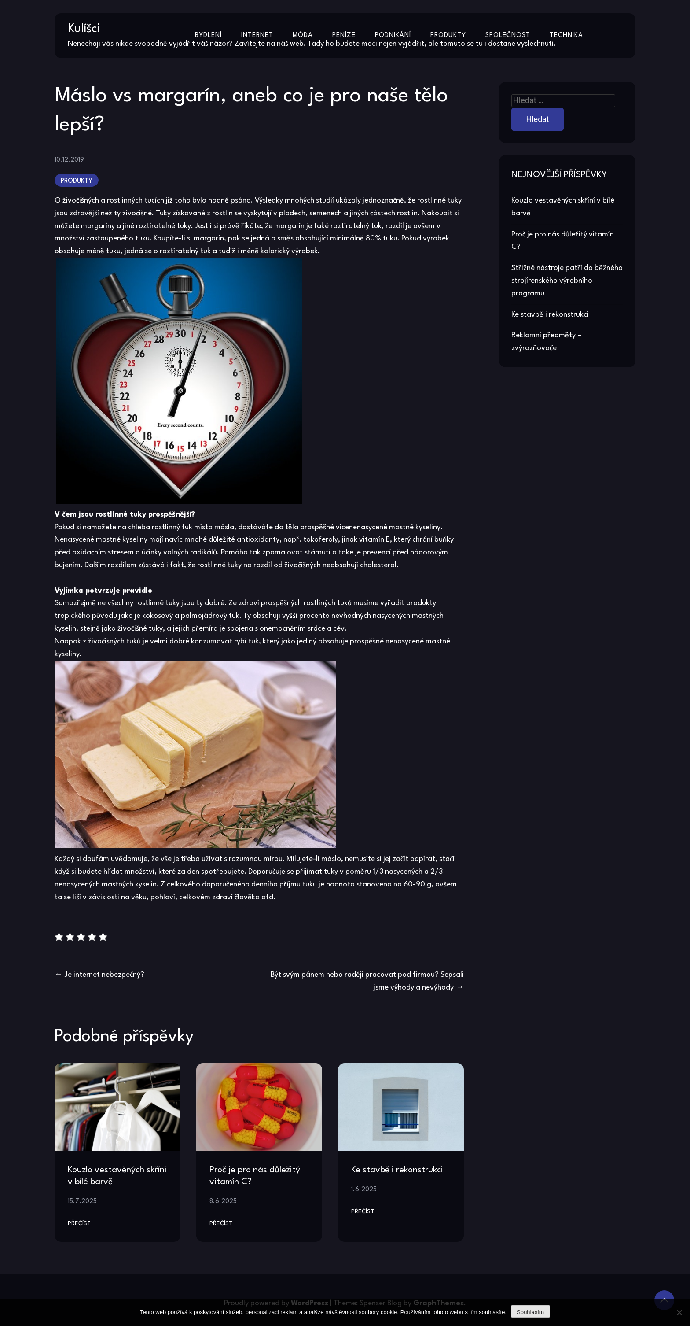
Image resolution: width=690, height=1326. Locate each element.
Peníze (344, 35)
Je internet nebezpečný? (104, 975)
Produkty (448, 35)
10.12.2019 (69, 160)
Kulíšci (84, 29)
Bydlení (208, 35)
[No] (679, 1312)
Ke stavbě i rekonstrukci (397, 1170)
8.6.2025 (223, 1201)
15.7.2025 (82, 1201)
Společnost (507, 35)
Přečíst (79, 1223)
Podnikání (393, 35)
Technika (566, 35)
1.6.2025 (364, 1189)
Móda (303, 35)
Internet (257, 35)
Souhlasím (530, 1312)
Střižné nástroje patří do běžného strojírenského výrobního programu (567, 280)
